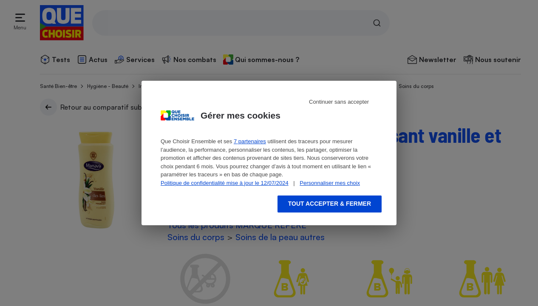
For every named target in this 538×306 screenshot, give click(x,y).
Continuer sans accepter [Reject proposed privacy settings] (339, 102)
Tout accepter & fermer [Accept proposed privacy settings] (329, 203)
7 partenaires (250, 141)
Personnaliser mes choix (330, 183)
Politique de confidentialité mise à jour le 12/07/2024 (225, 183)
